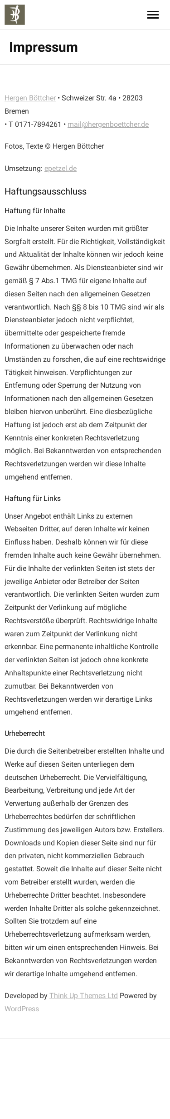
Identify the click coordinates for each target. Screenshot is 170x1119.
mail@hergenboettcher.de (108, 124)
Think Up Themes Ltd (83, 995)
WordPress (22, 1008)
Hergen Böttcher (30, 98)
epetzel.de (60, 168)
